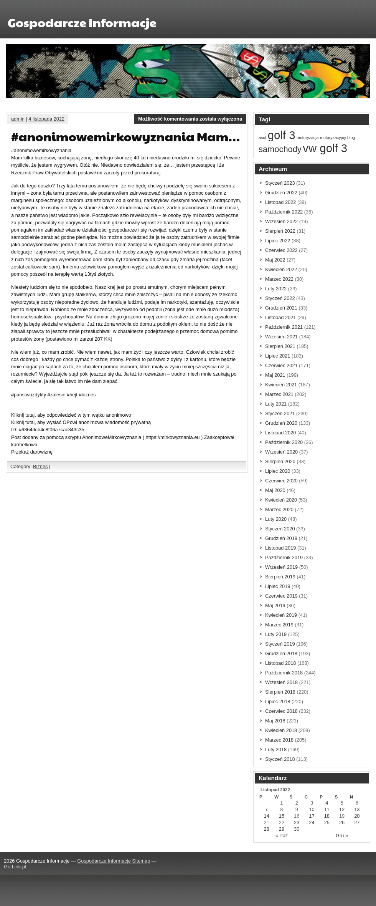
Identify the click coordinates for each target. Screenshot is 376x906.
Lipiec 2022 (277, 240)
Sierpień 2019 (280, 577)
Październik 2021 (284, 327)
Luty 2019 (276, 634)
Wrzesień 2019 (281, 567)
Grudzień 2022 (281, 192)
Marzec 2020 (279, 509)
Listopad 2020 (280, 433)
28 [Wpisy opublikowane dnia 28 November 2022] (266, 829)
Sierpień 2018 (280, 692)
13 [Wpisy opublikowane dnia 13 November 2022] (357, 809)
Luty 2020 (276, 519)
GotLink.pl (15, 867)
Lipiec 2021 (277, 356)
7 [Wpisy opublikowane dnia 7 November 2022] (266, 809)
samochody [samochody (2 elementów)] (280, 149)
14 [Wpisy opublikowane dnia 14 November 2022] (266, 816)
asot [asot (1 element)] (262, 137)
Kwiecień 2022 (281, 269)
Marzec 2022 (279, 279)
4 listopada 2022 (46, 119)
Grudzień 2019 (281, 538)
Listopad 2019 (280, 548)
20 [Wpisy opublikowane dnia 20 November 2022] (357, 816)
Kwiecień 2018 (281, 730)
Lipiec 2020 (277, 471)
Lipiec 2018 (277, 701)
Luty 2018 (276, 749)
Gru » (342, 835)
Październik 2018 (284, 673)
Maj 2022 (275, 260)
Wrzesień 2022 (281, 221)
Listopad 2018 (280, 663)
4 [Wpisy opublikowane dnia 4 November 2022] (326, 803)
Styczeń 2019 (280, 644)
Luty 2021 (276, 404)
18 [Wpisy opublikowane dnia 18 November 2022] (327, 816)
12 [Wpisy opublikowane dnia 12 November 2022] (342, 809)
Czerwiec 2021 (281, 365)
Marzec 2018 (279, 740)
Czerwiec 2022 (281, 250)
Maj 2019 (275, 605)
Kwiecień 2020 (281, 500)
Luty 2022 (276, 289)
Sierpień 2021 (280, 346)
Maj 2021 (275, 375)
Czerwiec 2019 (281, 596)
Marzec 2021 (279, 394)
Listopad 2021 (280, 317)
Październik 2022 (284, 212)
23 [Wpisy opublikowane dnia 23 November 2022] (296, 822)
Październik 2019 (284, 557)
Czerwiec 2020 (281, 481)
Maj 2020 (275, 490)
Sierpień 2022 (280, 231)
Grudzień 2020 (281, 423)
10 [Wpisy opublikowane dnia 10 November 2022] (311, 809)
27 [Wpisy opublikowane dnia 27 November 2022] (357, 822)
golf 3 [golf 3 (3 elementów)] (281, 135)
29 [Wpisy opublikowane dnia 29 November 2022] (281, 829)
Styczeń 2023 (280, 183)
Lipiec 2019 (277, 586)
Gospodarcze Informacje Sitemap (113, 861)
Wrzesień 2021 (281, 337)
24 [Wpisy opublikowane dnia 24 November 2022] (311, 822)
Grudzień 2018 (281, 653)
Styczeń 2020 (280, 529)
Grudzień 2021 (281, 308)
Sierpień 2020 (280, 461)
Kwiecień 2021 (281, 385)
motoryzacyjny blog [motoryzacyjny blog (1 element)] (337, 137)
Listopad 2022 (280, 202)
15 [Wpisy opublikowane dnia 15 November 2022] (281, 816)
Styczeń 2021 (280, 413)
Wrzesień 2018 (281, 682)
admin (18, 119)
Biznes (40, 466)
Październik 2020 (284, 442)
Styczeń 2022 (280, 298)
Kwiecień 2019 (281, 615)
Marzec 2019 (279, 625)
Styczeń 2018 (280, 759)
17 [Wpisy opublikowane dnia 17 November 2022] (311, 816)
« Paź (281, 835)
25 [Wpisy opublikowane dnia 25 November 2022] (327, 822)
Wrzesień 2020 (281, 452)
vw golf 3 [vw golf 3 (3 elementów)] (325, 148)
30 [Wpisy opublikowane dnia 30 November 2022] (296, 829)
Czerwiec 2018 (281, 711)
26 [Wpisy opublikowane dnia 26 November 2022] (342, 822)
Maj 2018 (275, 721)
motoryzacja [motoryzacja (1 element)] (307, 137)
